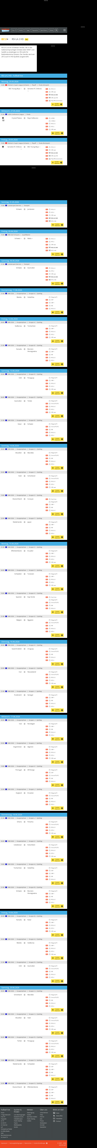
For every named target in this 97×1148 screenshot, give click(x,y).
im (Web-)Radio (5, 1131)
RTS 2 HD (53, 221)
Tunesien (30, 574)
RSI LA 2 (53, 89)
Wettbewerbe (18, 1125)
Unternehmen (44, 1112)
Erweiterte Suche (18, 1117)
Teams (16, 1123)
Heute (21, 30)
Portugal (19, 770)
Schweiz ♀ (18, 238)
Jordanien (30, 209)
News (51, 30)
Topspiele (3, 1119)
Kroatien (30, 793)
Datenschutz (28, 1143)
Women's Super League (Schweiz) (18, 85)
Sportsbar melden (32, 1117)
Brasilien (19, 453)
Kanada (19, 349)
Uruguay (30, 649)
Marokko (30, 453)
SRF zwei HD (54, 98)
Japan (29, 522)
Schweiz (19, 209)
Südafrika (30, 297)
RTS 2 (52, 126)
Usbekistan (18, 845)
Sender (16, 1127)
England (19, 793)
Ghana (19, 822)
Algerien (30, 747)
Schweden (18, 574)
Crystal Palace (17, 118)
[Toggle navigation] (64, 30)
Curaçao (30, 499)
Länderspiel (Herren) (14, 205)
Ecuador (30, 551)
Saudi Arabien (17, 649)
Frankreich (18, 695)
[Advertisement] (46, 14)
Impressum (4, 1143)
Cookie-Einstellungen (39, 1143)
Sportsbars (43, 30)
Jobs (41, 1119)
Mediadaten (43, 1123)
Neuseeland (31, 672)
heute (2, 1112)
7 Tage (27, 30)
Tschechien (31, 326)
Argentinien (17, 747)
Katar (20, 424)
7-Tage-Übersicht (5, 1115)
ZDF (52, 300)
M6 (52, 306)
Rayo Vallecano (32, 118)
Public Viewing (18, 1121)
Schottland (31, 476)
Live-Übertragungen (19, 1115)
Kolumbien (31, 845)
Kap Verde (31, 597)
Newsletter (43, 1127)
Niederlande (17, 522)
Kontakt (42, 1125)
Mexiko (19, 297)
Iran (20, 672)
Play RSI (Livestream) (56, 100)
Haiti (20, 476)
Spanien (19, 597)
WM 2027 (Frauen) (14, 235)
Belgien (19, 620)
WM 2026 (11, 293)
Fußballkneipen (18, 1119)
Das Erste (53, 499)
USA (20, 378)
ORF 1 (52, 303)
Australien (31, 268)
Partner (42, 1117)
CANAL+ (53, 121)
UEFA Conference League (16, 114)
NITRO (53, 118)
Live (26, 39)
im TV (2, 1121)
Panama (30, 822)
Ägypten (30, 620)
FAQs (41, 1115)
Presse (42, 1121)
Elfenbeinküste (16, 551)
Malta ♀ (30, 238)
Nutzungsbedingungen (15, 1143)
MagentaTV (54, 297)
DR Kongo (31, 770)
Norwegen (31, 724)
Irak (20, 724)
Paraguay (30, 378)
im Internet (4, 1125)
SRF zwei (53, 92)
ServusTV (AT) (55, 403)
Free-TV (14, 30)
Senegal (30, 695)
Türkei (29, 401)
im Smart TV (4, 1137)
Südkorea (18, 326)
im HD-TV (3, 1123)
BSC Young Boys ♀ (15, 89)
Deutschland (17, 499)
